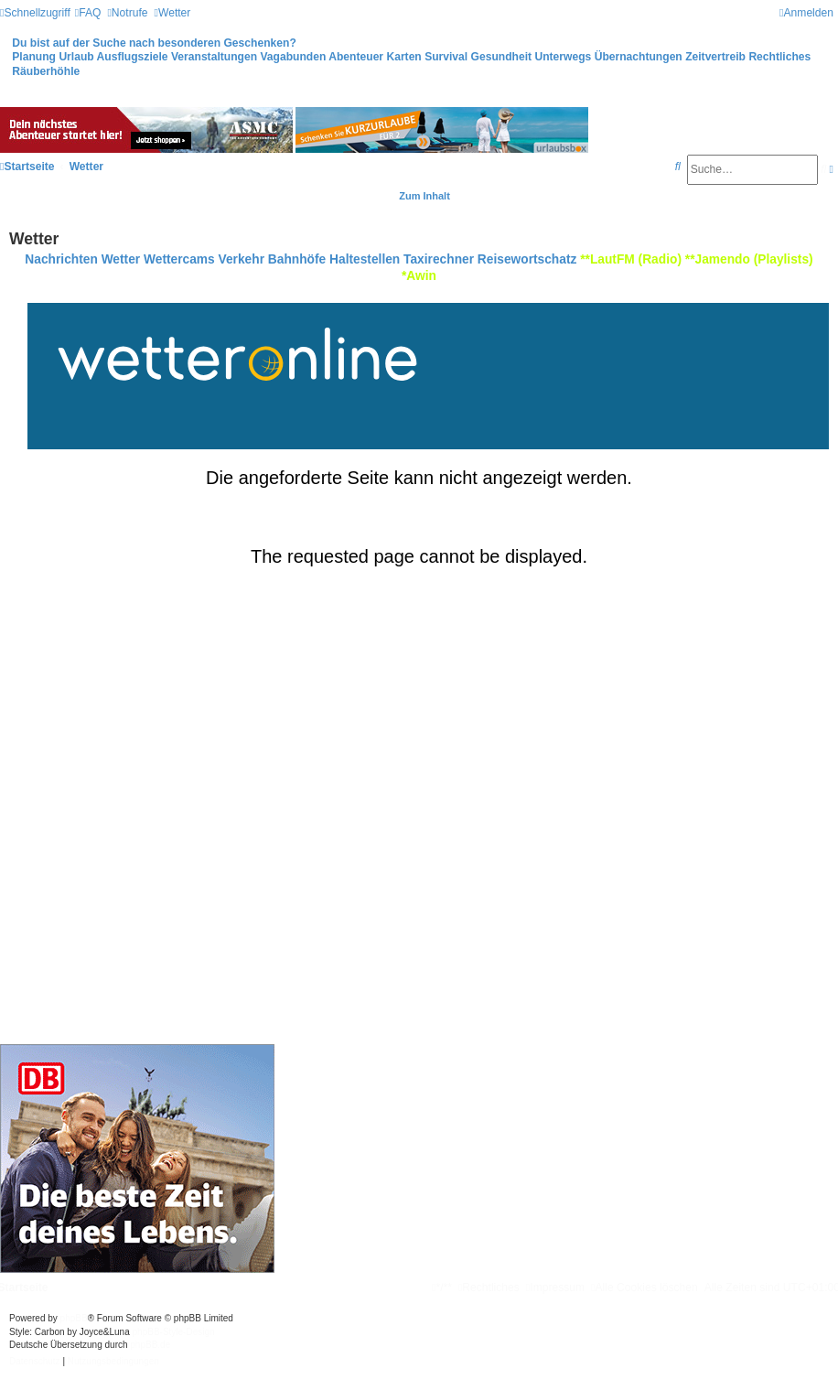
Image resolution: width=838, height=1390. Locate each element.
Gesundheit (501, 56)
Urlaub (76, 56)
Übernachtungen (638, 56)
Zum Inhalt (424, 195)
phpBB (74, 1318)
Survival (445, 56)
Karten (403, 56)
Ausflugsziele (132, 56)
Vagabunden (293, 56)
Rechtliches (779, 56)
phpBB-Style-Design (174, 1332)
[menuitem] (88, 12)
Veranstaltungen (214, 56)
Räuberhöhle (46, 71)
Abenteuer (355, 56)
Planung (34, 56)
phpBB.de (150, 1345)
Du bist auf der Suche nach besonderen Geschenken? (153, 43)
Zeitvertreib (715, 56)
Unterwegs (562, 56)
